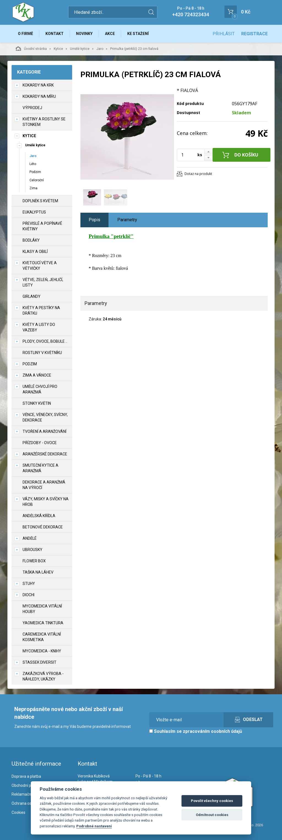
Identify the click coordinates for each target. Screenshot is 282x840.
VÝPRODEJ (32, 108)
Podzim (35, 172)
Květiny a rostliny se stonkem (44, 122)
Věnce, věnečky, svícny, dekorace (45, 417)
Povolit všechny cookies (212, 801)
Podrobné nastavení (94, 826)
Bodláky (31, 240)
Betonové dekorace (43, 527)
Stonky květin (37, 403)
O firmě (25, 33)
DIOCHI (28, 595)
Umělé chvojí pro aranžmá (40, 389)
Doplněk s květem (40, 201)
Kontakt (54, 33)
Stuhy (29, 583)
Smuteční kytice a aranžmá (40, 468)
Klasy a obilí (35, 251)
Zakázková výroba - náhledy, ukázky (43, 676)
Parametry (127, 219)
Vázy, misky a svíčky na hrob (46, 502)
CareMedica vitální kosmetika (42, 637)
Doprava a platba (26, 776)
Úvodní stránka (31, 48)
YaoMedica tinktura (43, 623)
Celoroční (36, 180)
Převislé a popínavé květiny (42, 226)
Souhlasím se (195, 731)
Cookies (18, 812)
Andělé (30, 538)
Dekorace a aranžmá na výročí (44, 485)
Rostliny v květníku (42, 352)
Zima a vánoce (37, 375)
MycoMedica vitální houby (42, 609)
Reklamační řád (25, 794)
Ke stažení (138, 33)
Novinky (84, 33)
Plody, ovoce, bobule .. (45, 341)
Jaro (99, 49)
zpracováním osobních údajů (212, 731)
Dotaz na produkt (198, 173)
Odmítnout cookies (212, 815)
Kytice (58, 49)
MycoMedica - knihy (42, 651)
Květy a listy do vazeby (39, 327)
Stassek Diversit (39, 662)
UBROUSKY (32, 549)
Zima (33, 188)
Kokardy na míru (39, 96)
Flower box (34, 561)
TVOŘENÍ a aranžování (44, 431)
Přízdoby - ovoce (40, 443)
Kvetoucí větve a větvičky (40, 266)
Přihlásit (224, 33)
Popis (94, 219)
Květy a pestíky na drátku (41, 310)
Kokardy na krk (38, 85)
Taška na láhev (38, 572)
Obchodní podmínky (29, 785)
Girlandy (31, 296)
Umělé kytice (80, 49)
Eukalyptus (34, 212)
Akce (110, 33)
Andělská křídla (39, 516)
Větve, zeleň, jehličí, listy (43, 282)
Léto (32, 164)
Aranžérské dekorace (45, 454)
